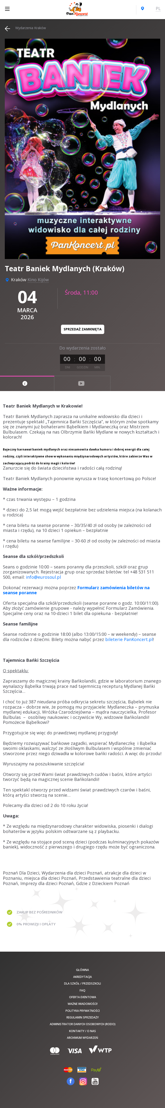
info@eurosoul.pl (43, 577)
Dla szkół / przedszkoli (82, 983)
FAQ (82, 990)
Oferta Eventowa (82, 997)
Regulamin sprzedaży (82, 1017)
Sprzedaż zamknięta (83, 329)
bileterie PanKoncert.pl (129, 639)
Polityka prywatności (83, 1011)
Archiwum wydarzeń (82, 1038)
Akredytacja (82, 977)
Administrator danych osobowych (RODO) (83, 1024)
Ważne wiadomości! (83, 1004)
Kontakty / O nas (82, 1031)
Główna (82, 970)
